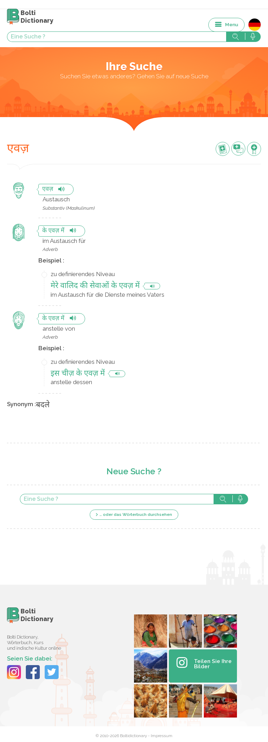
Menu (231, 24)
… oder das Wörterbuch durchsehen (135, 514)
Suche (223, 499)
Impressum (161, 735)
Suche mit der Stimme (240, 499)
